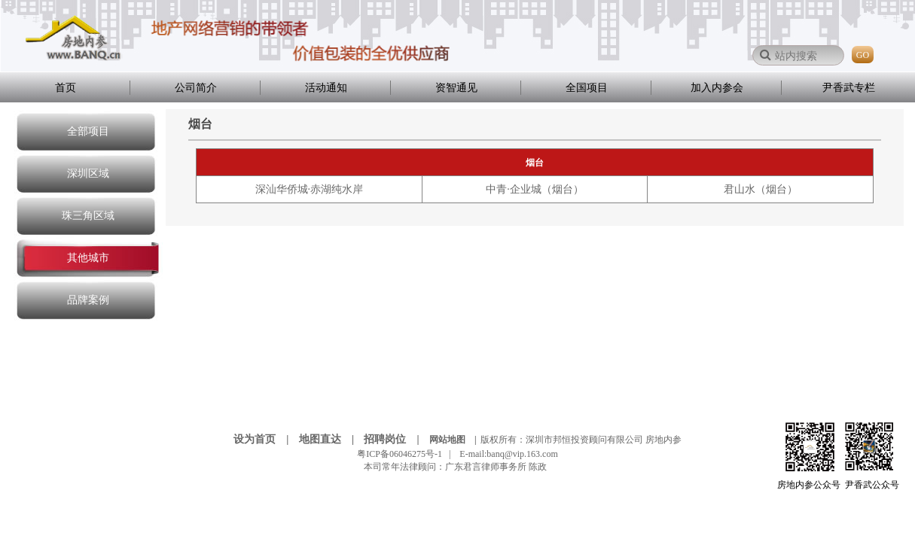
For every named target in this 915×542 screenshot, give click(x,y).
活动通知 (326, 87)
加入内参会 (717, 87)
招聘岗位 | (395, 439)
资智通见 (456, 87)
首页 (65, 87)
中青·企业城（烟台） (535, 189)
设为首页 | (265, 439)
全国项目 (587, 87)
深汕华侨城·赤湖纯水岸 (309, 189)
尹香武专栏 (848, 87)
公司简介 (196, 87)
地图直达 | (330, 439)
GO (862, 55)
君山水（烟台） (761, 189)
